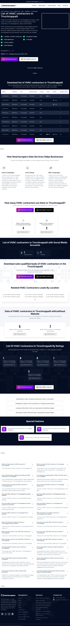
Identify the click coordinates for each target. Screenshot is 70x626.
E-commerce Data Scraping (43, 602)
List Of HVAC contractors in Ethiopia (12, 294)
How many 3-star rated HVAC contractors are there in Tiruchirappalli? (50, 532)
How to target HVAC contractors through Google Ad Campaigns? (14, 558)
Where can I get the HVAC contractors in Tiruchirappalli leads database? (50, 465)
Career (20, 602)
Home (19, 598)
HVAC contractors (5, 11)
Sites (19, 607)
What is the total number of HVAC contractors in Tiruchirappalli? (13, 465)
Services (34, 5)
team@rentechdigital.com (61, 600)
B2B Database (42, 5)
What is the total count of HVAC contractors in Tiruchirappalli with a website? (48, 513)
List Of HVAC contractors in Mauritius (56, 294)
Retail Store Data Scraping (43, 611)
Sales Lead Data (40, 600)
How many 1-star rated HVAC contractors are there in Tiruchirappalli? (50, 540)
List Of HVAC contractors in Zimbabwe (34, 296)
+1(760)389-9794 (59, 598)
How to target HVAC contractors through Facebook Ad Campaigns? (50, 547)
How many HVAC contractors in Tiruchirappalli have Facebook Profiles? (49, 504)
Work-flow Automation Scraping (42, 618)
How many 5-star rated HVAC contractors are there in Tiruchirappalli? (50, 523)
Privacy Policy (22, 614)
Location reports (52, 5)
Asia (11, 11)
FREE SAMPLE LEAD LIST (28, 59)
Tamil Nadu (27, 11)
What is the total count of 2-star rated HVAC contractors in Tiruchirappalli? (16, 540)
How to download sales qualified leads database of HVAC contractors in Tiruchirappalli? (16, 476)
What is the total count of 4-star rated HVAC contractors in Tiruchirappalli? (16, 532)
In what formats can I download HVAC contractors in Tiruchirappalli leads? (14, 485)
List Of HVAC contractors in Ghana (12, 296)
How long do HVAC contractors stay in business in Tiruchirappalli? (14, 547)
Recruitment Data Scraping (43, 605)
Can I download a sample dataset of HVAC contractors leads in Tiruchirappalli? (52, 476)
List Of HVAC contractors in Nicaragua (34, 294)
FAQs (19, 600)
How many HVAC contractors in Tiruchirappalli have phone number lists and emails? (16, 504)
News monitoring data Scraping (41, 608)
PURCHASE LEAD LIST (9, 59)
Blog (59, 5)
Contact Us (41, 1)
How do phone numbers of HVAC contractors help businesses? (14, 571)
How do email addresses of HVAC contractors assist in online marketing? (50, 558)
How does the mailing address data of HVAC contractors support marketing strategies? (51, 571)
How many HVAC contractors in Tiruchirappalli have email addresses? (51, 494)
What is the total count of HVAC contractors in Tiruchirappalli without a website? (13, 523)
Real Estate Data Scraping (43, 598)
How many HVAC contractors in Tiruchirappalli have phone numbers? (16, 494)
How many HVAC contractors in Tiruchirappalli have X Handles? (15, 513)
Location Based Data (24, 616)
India (22, 11)
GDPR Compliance (23, 612)
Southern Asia (17, 11)
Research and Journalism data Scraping (42, 614)
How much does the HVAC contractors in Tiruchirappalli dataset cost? (50, 485)
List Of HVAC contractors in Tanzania (56, 296)
